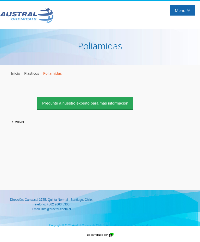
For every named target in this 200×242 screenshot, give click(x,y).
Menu (180, 10)
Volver (17, 121)
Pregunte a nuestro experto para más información (85, 103)
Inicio (15, 73)
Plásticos (31, 73)
